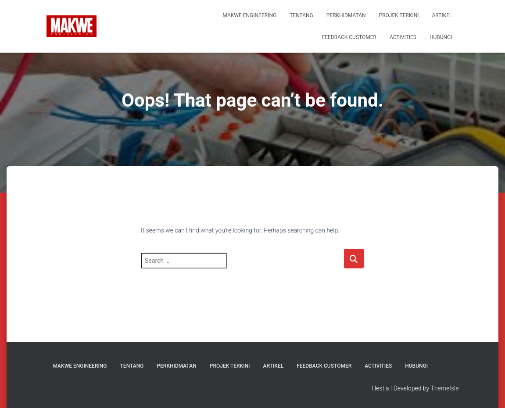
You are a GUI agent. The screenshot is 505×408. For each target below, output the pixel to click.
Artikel (442, 15)
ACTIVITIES (403, 37)
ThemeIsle (444, 388)
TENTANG (301, 15)
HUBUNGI (441, 37)
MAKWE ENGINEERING (249, 15)
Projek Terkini (399, 15)
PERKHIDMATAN (346, 15)
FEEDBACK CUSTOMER (349, 37)
